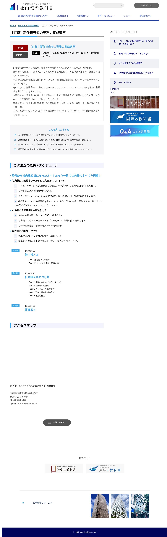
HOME (13, 25)
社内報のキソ (83, 16)
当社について (145, 16)
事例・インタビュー (106, 16)
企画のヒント (63, 16)
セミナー (127, 16)
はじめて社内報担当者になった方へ (33, 16)
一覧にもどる (59, 422)
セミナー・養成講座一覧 (28, 25)
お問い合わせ (146, 5)
